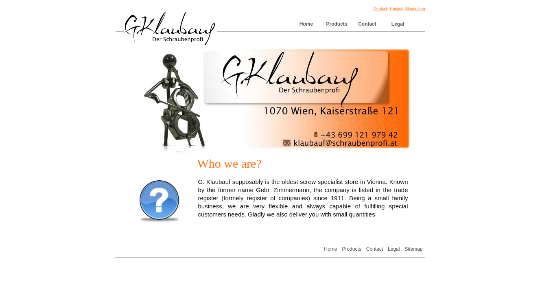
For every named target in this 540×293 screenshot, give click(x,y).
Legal (397, 24)
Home (306, 24)
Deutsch (381, 9)
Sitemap (413, 249)
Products (336, 24)
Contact (367, 24)
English (397, 9)
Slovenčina (415, 9)
